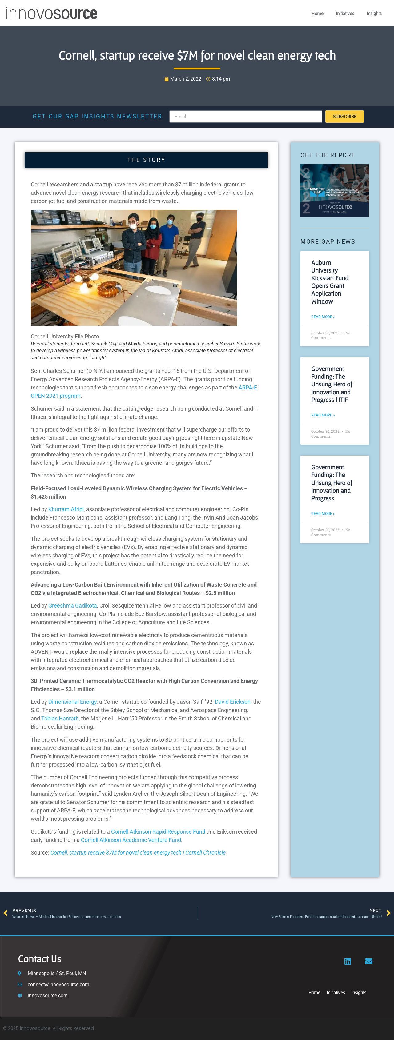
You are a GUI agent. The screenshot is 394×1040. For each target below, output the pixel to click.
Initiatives (345, 13)
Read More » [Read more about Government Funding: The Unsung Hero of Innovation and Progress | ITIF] (323, 415)
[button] (134, 324)
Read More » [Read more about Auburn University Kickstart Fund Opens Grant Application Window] (323, 317)
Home (318, 13)
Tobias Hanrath (60, 718)
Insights (374, 13)
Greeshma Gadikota (72, 605)
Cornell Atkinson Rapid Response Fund (158, 831)
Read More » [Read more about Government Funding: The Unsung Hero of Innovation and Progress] (323, 514)
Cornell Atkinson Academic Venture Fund (131, 840)
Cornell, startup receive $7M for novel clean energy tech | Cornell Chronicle (138, 852)
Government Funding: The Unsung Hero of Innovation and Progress (331, 483)
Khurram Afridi (66, 509)
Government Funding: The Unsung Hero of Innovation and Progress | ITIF (331, 384)
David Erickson (233, 702)
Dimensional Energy (72, 702)
